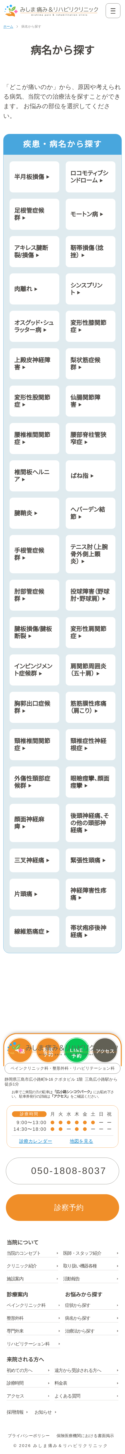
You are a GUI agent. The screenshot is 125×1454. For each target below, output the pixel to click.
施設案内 (15, 1279)
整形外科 (15, 1318)
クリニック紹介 (21, 1266)
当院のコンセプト (24, 1253)
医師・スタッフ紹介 (82, 1253)
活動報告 (71, 1279)
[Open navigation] (113, 10)
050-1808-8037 (69, 1171)
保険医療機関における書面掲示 (85, 1436)
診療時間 (15, 1383)
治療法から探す (79, 1331)
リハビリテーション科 (28, 1344)
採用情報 (15, 1412)
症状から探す (77, 1305)
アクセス (15, 1396)
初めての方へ (19, 1370)
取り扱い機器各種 (80, 1266)
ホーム (8, 26)
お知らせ (43, 1412)
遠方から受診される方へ (77, 1370)
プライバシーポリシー (29, 1436)
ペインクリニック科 (26, 1305)
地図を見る (81, 1141)
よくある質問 (67, 1396)
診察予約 (69, 1207)
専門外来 (15, 1331)
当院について (22, 1243)
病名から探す (77, 1318)
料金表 (60, 1383)
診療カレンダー (35, 1141)
